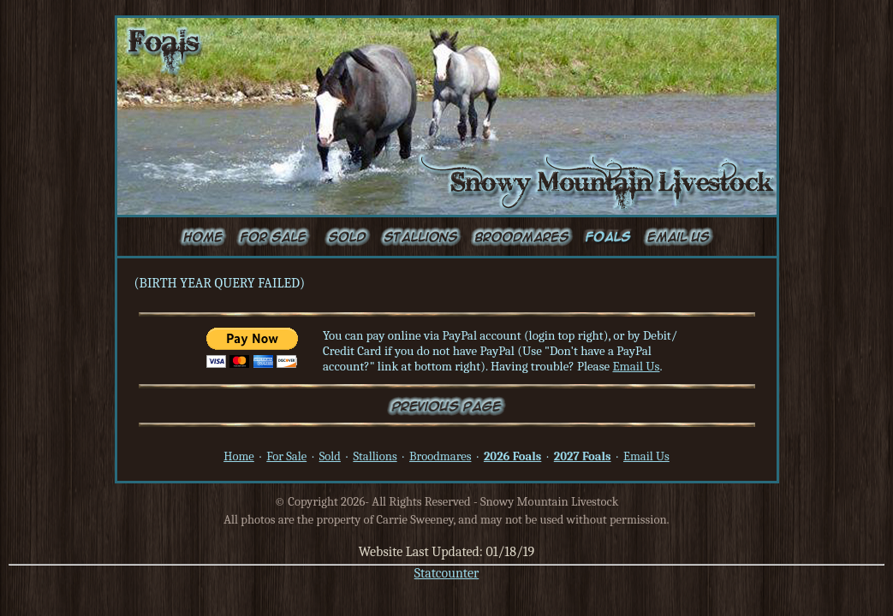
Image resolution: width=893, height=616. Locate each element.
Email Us (635, 366)
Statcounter (446, 573)
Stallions (374, 456)
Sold (330, 456)
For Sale (286, 456)
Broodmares (440, 456)
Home (238, 456)
